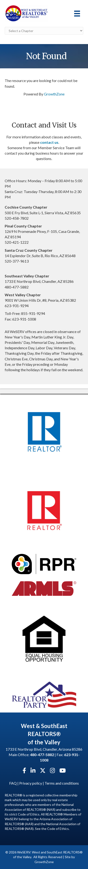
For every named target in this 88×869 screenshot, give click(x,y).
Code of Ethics (58, 829)
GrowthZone (54, 94)
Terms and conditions (62, 783)
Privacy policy (30, 783)
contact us (49, 142)
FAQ (13, 783)
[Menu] (77, 13)
